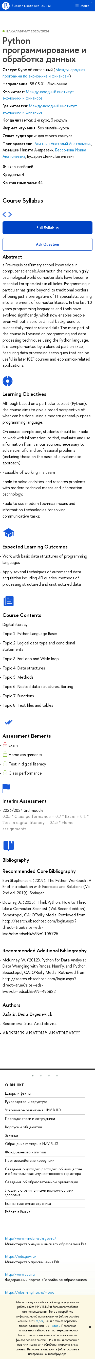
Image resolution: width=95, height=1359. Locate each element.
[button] (33, 1075)
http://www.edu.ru (20, 1274)
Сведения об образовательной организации (41, 1181)
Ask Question (47, 244)
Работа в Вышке (17, 1211)
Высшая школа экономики (31, 5)
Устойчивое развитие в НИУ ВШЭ (33, 1110)
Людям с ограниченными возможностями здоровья (39, 1192)
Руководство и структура (26, 1101)
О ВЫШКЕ (14, 1084)
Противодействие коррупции (29, 1160)
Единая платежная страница (28, 1203)
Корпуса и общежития (23, 1127)
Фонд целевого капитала (26, 1152)
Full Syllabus (47, 227)
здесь (39, 1321)
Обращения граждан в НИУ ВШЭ (32, 1143)
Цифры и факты (18, 1093)
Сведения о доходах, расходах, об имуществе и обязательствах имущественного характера (43, 1171)
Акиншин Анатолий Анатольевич (62, 143)
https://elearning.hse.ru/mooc (29, 1292)
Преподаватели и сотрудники (30, 1118)
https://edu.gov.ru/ (20, 1256)
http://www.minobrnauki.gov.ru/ (30, 1238)
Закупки (11, 1135)
